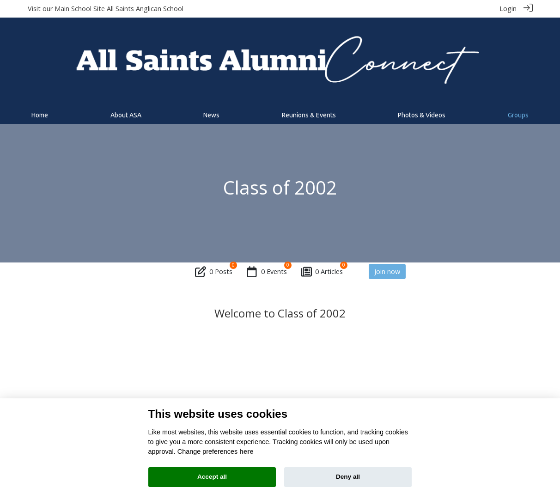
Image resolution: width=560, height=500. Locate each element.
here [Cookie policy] (246, 451)
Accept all (212, 476)
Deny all (348, 476)
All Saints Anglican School (145, 8)
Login (508, 8)
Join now (387, 271)
